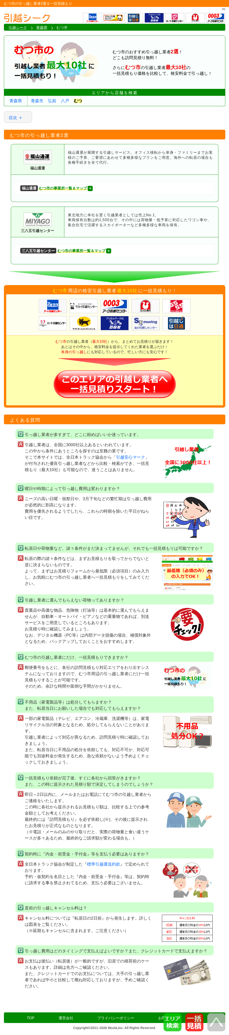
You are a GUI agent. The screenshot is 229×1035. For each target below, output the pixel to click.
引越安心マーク (130, 457)
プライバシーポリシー (115, 1018)
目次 (13, 117)
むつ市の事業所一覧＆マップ (53, 188)
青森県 (15, 101)
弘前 (52, 101)
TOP (31, 1018)
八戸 (65, 101)
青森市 (37, 101)
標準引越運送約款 (103, 864)
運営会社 (66, 1018)
